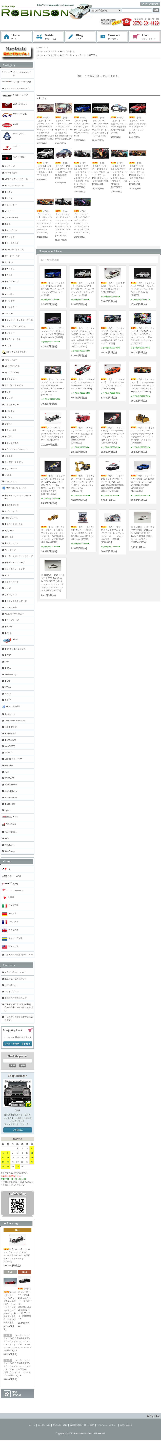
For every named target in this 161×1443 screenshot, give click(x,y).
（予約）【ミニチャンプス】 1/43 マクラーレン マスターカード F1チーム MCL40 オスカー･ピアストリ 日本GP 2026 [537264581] (119, 175)
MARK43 (9, 752)
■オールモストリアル (14, 249)
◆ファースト (11, 430)
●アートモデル (11, 173)
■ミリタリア (10, 550)
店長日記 (17, 1130)
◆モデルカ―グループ (15, 562)
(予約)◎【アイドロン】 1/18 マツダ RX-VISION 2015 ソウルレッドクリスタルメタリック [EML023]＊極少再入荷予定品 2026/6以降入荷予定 (10, 1307)
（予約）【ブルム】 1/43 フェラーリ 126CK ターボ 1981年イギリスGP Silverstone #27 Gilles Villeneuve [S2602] (83, 533)
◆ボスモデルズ (12, 505)
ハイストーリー (12, 404)
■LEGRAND (10, 733)
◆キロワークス (12, 281)
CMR (7, 662)
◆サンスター (11, 307)
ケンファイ (10, 301)
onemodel (9, 765)
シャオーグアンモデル (15, 326)
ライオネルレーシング (15, 569)
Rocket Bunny (11, 791)
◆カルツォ (10, 269)
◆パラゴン (10, 411)
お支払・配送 (48, 37)
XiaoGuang (10, 851)
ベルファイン (11, 481)
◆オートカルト (12, 243)
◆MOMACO (10, 740)
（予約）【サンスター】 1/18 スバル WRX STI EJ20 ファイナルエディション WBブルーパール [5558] (82, 126)
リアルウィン (11, 594)
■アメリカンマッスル (14, 185)
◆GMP (8, 681)
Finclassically (10, 674)
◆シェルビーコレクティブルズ (19, 320)
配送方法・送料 (60, 1425)
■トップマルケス (12, 366)
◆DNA (8, 668)
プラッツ (9, 456)
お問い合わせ (113, 37)
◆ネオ (8, 392)
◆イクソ (9, 192)
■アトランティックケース (16, 179)
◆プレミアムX (11, 443)
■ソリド (8, 345)
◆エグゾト (10, 237)
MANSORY (10, 746)
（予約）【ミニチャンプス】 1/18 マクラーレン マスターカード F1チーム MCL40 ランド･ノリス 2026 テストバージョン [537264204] (63, 223)
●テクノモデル (11, 360)
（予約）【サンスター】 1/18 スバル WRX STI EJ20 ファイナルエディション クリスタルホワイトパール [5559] (100, 126)
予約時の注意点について (16, 998)
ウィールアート (12, 217)
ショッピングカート (145, 37)
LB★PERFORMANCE (15, 720)
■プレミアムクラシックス (16, 449)
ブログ (80, 37)
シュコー (9, 313)
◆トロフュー (11, 379)
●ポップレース (11, 518)
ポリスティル (11, 468)
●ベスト (8, 475)
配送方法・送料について (16, 979)
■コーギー (9, 294)
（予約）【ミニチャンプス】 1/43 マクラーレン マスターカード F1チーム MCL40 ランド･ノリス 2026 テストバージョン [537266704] (82, 175)
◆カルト (9, 275)
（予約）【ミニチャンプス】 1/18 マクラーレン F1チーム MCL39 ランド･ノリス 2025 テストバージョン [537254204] (142, 385)
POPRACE (9, 778)
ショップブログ (12, 991)
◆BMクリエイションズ (15, 649)
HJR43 (8, 694)
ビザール (9, 424)
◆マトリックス (12, 543)
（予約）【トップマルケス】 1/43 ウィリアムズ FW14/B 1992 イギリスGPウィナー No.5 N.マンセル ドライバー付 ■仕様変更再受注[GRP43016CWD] (53, 485)
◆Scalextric (10, 804)
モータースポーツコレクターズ (19, 556)
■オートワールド (12, 256)
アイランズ (10, 166)
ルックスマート (12, 582)
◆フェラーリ (65, 51)
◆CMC (8, 655)
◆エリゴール (11, 230)
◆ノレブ (9, 398)
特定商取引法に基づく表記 (82, 1425)
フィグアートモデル (14, 462)
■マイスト (9, 537)
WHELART (9, 845)
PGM (7, 772)
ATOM (16, 1395)
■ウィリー (9, 211)
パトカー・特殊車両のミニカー (19, 955)
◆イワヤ (9, 198)
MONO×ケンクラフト (14, 759)
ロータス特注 (11, 607)
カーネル (9, 262)
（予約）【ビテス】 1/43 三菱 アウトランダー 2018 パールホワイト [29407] (45, 169)
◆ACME (8, 626)
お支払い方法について (15, 972)
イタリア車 (51, 51)
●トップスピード (12, 372)
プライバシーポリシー (107, 1425)
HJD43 (8, 687)
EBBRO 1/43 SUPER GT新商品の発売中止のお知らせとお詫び (19, 1007)
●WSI (7, 838)
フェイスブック (11, 1124)
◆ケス (8, 288)
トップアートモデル (14, 385)
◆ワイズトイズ (12, 620)
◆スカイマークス (13, 339)
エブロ (8, 224)
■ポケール (9, 530)
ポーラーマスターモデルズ (17, 88)
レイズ (8, 588)
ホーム (16, 37)
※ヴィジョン (11, 205)
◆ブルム (9, 436)
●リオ (7, 575)
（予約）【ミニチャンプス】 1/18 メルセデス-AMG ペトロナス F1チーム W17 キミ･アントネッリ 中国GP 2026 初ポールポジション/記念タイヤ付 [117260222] (83, 337)
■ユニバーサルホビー (14, 614)
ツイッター (26, 1124)
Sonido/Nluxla (11, 797)
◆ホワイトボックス (14, 524)
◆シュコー (10, 333)
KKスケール (10, 714)
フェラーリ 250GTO (85, 55)
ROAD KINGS (11, 785)
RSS (14, 1392)
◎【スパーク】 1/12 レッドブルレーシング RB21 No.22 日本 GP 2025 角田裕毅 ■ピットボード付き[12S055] (52, 433)
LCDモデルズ (11, 727)
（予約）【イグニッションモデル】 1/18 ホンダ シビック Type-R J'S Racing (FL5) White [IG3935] (142, 289)
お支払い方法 (44, 1425)
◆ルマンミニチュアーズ (16, 601)
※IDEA (8, 700)
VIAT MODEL (11, 832)
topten (7, 810)
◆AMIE (8, 633)
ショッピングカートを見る (17, 1044)
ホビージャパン (12, 511)
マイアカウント (150, 4)
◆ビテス (9, 417)
